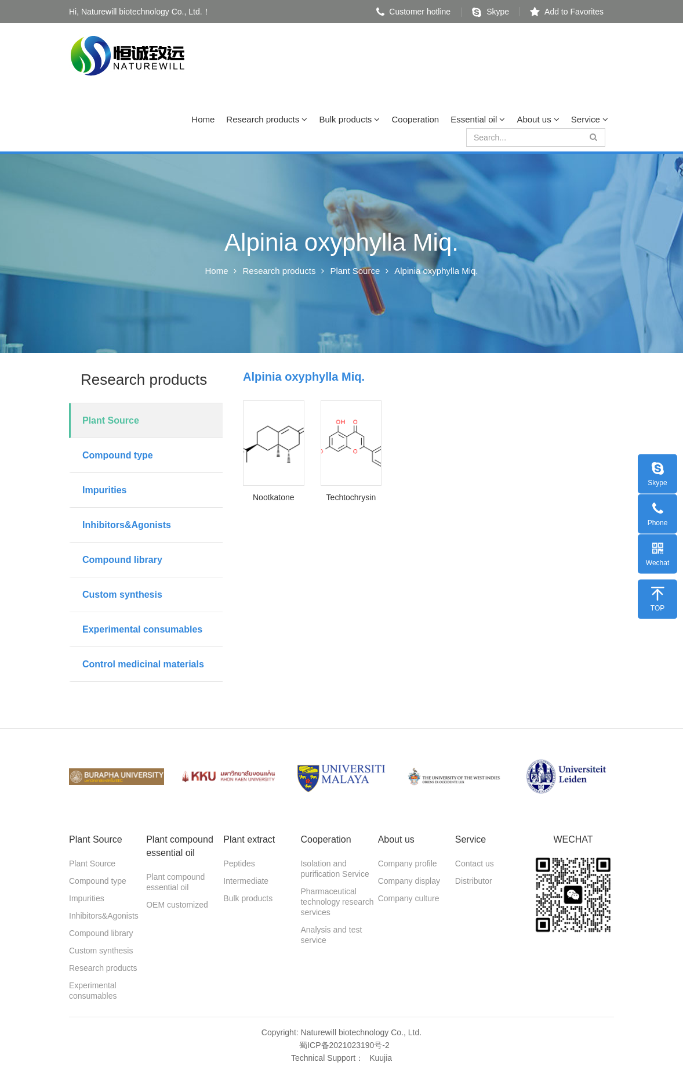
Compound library (122, 560)
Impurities (104, 490)
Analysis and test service (331, 935)
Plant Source (355, 271)
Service (589, 119)
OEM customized (177, 904)
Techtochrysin (351, 497)
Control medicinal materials (143, 664)
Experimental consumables (142, 629)
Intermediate (245, 881)
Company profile (407, 863)
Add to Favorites (567, 11)
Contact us (474, 863)
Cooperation (415, 119)
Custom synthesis (122, 594)
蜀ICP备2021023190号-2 (344, 1045)
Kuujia (380, 1058)
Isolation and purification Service (334, 869)
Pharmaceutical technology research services (336, 902)
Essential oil (478, 119)
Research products (266, 119)
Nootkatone (274, 497)
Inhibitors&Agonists (126, 525)
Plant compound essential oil (175, 882)
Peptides (239, 863)
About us (538, 119)
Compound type (117, 455)
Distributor (473, 881)
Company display (409, 881)
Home (203, 119)
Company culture (408, 898)
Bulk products (349, 119)
